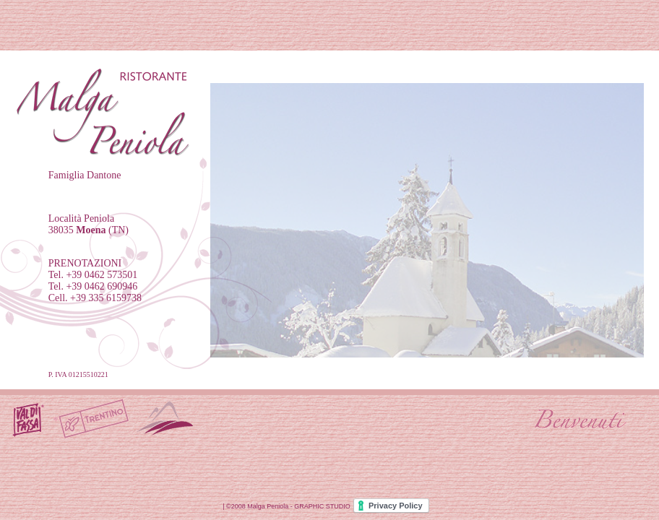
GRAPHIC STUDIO (322, 506)
